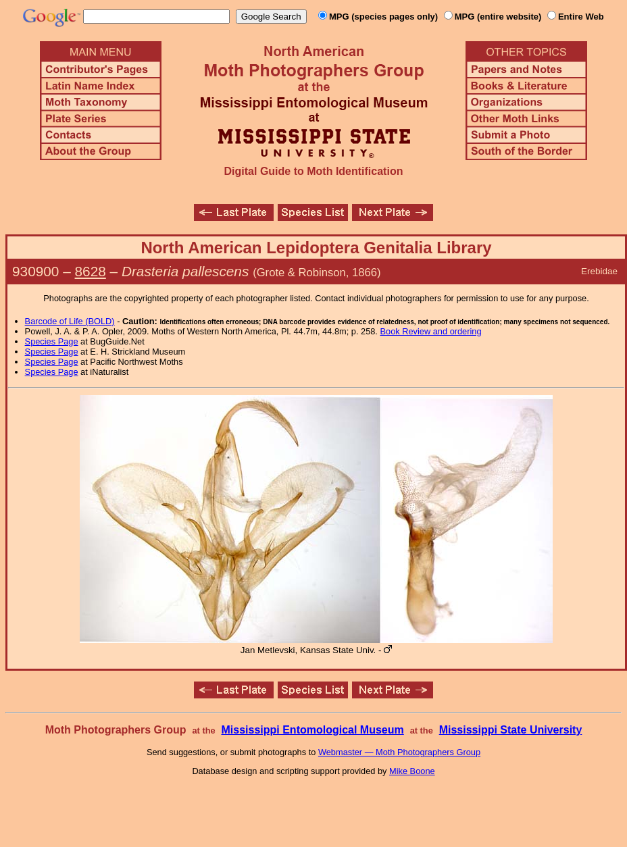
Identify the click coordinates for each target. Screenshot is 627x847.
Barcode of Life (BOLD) (70, 321)
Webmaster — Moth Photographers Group (399, 752)
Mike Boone (412, 771)
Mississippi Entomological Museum (312, 730)
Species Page (51, 341)
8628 (90, 271)
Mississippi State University (510, 730)
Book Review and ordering (430, 331)
